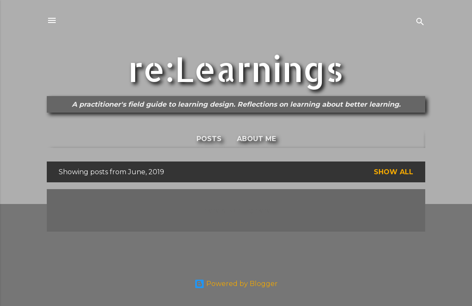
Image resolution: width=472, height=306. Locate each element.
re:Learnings (236, 69)
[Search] (420, 23)
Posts (209, 139)
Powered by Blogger (236, 284)
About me (256, 139)
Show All (393, 172)
